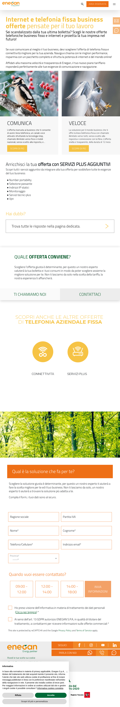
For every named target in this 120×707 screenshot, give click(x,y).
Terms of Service (84, 630)
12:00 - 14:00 (47, 589)
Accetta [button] (51, 695)
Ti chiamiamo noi (30, 294)
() (26, 612)
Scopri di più (17, 148)
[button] (97, 4)
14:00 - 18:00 (72, 589)
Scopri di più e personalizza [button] (34, 701)
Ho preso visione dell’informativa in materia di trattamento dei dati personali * (59, 610)
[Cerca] (82, 4)
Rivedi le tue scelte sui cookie (21, 657)
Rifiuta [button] (18, 695)
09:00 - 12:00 (22, 589)
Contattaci (90, 294)
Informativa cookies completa (50, 688)
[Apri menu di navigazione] (114, 4)
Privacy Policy (64, 630)
